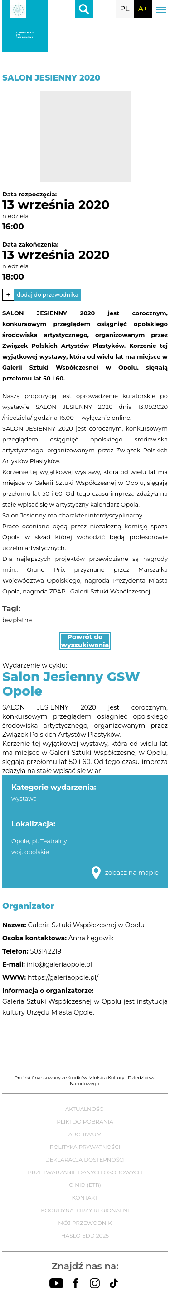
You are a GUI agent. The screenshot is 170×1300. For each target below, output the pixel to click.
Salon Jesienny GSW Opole (71, 684)
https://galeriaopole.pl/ (63, 977)
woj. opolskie (30, 851)
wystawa (24, 798)
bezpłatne (17, 619)
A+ (142, 9)
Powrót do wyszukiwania (85, 641)
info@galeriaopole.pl (59, 964)
